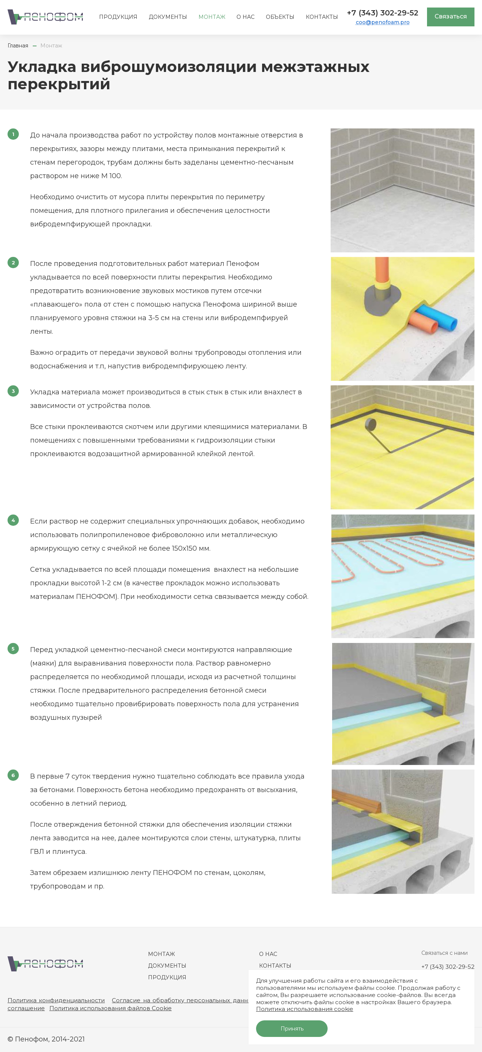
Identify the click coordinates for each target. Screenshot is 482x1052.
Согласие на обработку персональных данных (183, 1000)
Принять (292, 1028)
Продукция (118, 17)
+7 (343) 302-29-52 (382, 12)
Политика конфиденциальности (56, 1000)
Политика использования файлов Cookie (110, 1008)
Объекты (280, 17)
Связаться (451, 16)
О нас (245, 17)
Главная (18, 45)
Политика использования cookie (304, 1008)
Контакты (322, 17)
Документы (168, 17)
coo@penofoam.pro (383, 22)
